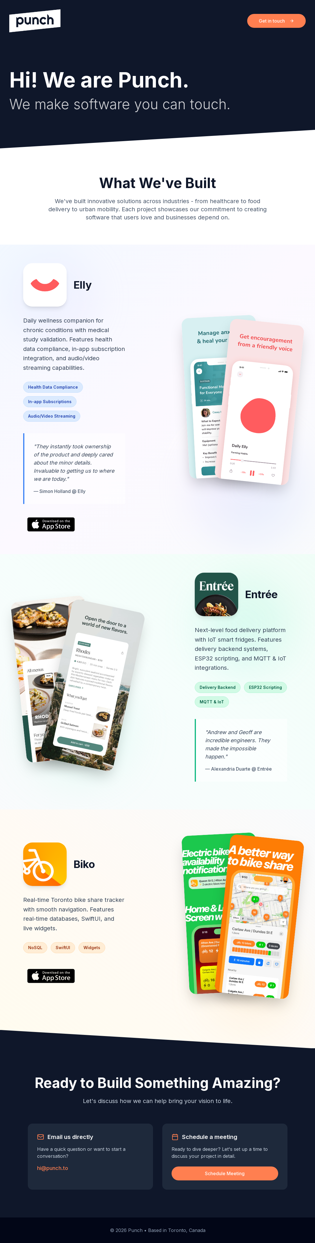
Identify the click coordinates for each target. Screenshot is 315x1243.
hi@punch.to (52, 1168)
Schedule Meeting (225, 1173)
